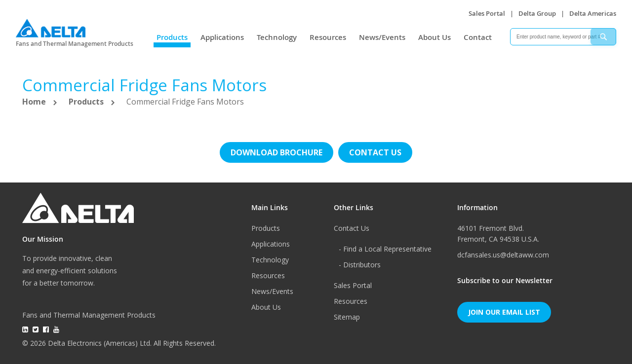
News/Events (382, 37)
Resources (328, 37)
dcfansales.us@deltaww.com (503, 254)
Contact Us (351, 228)
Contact (478, 37)
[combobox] (563, 36)
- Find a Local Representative (385, 249)
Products (172, 37)
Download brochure (276, 152)
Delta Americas (592, 13)
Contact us (375, 152)
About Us (434, 37)
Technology (277, 37)
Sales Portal (487, 13)
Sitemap (347, 317)
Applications (222, 37)
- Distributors (360, 264)
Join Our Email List (504, 312)
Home (35, 101)
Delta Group (537, 13)
